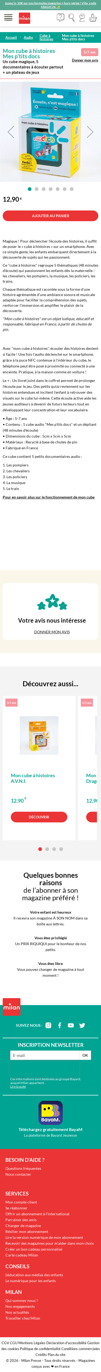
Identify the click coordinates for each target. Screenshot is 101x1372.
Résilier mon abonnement (26, 1231)
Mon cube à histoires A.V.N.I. (33, 778)
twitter (82, 1025)
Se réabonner (16, 1208)
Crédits (41, 1354)
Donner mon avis (85, 60)
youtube (71, 1025)
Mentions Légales (32, 1343)
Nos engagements (20, 1306)
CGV (5, 1343)
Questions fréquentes (23, 1168)
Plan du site (56, 1354)
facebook (59, 1025)
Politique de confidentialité (40, 1349)
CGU (14, 1343)
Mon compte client (21, 1202)
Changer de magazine (23, 1225)
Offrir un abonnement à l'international (37, 1214)
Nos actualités (17, 1312)
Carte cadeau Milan (21, 1255)
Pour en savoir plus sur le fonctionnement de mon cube (49, 497)
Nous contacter (18, 1174)
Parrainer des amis (21, 1219)
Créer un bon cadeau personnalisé (33, 1249)
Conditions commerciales (80, 1349)
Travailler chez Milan (22, 1318)
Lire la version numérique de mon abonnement (44, 1237)
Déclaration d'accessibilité (66, 1343)
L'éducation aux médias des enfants (34, 1275)
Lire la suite (18, 1086)
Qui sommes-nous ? (21, 1300)
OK (85, 1055)
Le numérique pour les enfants (30, 1280)
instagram (48, 1025)
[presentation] (44, 1069)
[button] (82, 17)
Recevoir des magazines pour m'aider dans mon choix (49, 1243)
